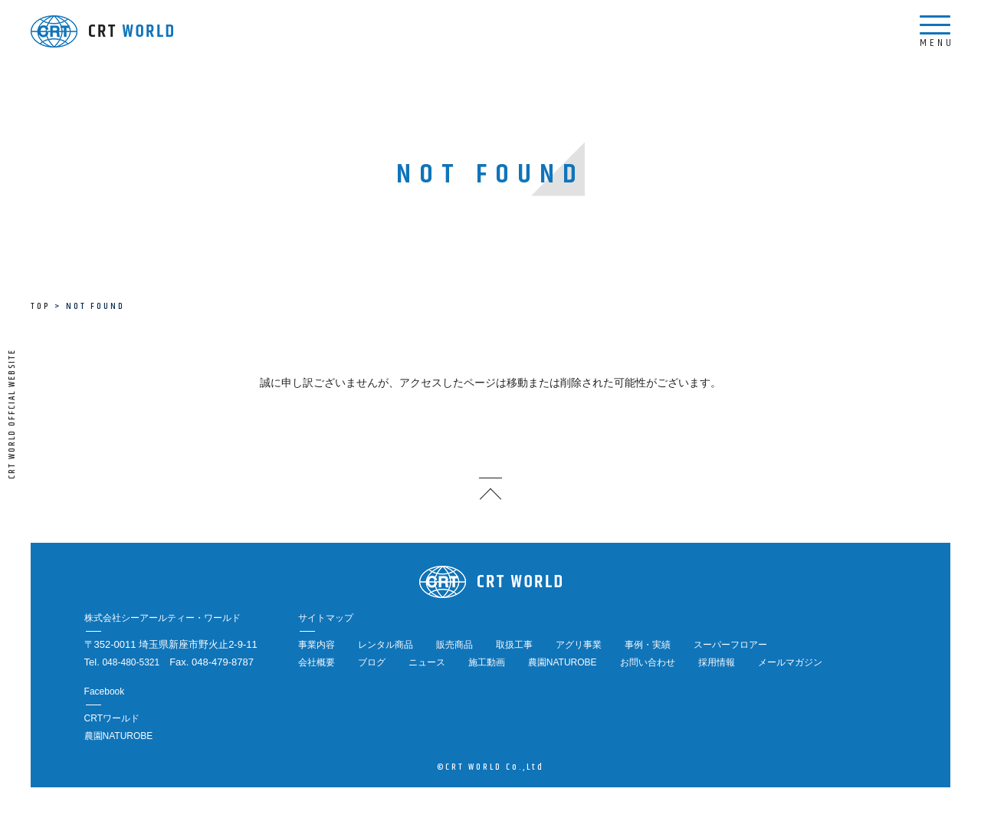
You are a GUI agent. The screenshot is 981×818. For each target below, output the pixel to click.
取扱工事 (514, 644)
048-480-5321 (130, 662)
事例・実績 (648, 644)
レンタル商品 (385, 644)
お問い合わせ (647, 662)
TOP (40, 306)
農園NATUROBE (562, 662)
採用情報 (716, 662)
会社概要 (316, 662)
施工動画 (486, 662)
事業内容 (316, 644)
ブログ (372, 662)
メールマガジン (790, 662)
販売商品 (454, 644)
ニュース (426, 662)
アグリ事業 (579, 644)
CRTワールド (111, 718)
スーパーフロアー (730, 644)
